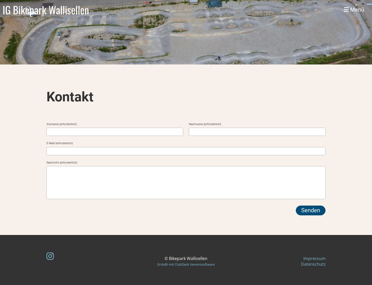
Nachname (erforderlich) (205, 124)
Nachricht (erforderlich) (62, 162)
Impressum (314, 258)
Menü (354, 9)
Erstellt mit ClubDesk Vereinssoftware (186, 264)
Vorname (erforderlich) (61, 124)
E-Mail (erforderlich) (60, 143)
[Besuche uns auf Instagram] (50, 256)
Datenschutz (313, 264)
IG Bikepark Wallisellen (46, 10)
